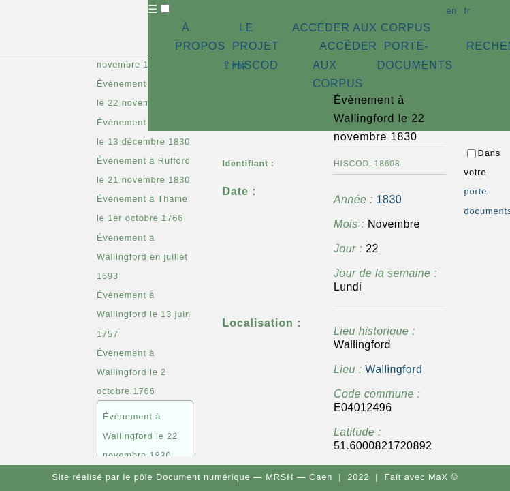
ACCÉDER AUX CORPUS (361, 27)
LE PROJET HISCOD (255, 46)
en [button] (451, 10)
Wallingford (393, 369)
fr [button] (467, 10)
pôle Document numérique (192, 477)
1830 (389, 199)
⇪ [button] (235, 65)
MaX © (443, 477)
